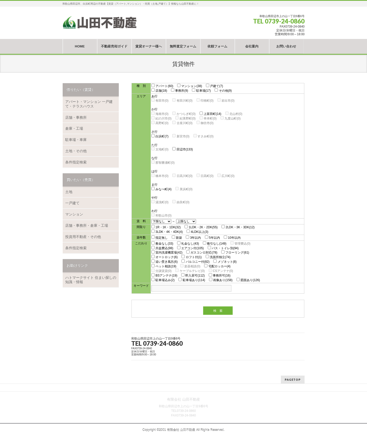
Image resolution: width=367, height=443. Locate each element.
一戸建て (72, 203)
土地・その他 (76, 151)
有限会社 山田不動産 (181, 430)
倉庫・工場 (74, 128)
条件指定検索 (76, 162)
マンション (74, 214)
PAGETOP (293, 379)
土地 (68, 192)
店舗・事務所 (76, 117)
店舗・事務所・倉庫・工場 (86, 225)
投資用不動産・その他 (83, 237)
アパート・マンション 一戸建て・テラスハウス (89, 104)
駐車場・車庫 (76, 140)
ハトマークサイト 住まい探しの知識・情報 (90, 280)
